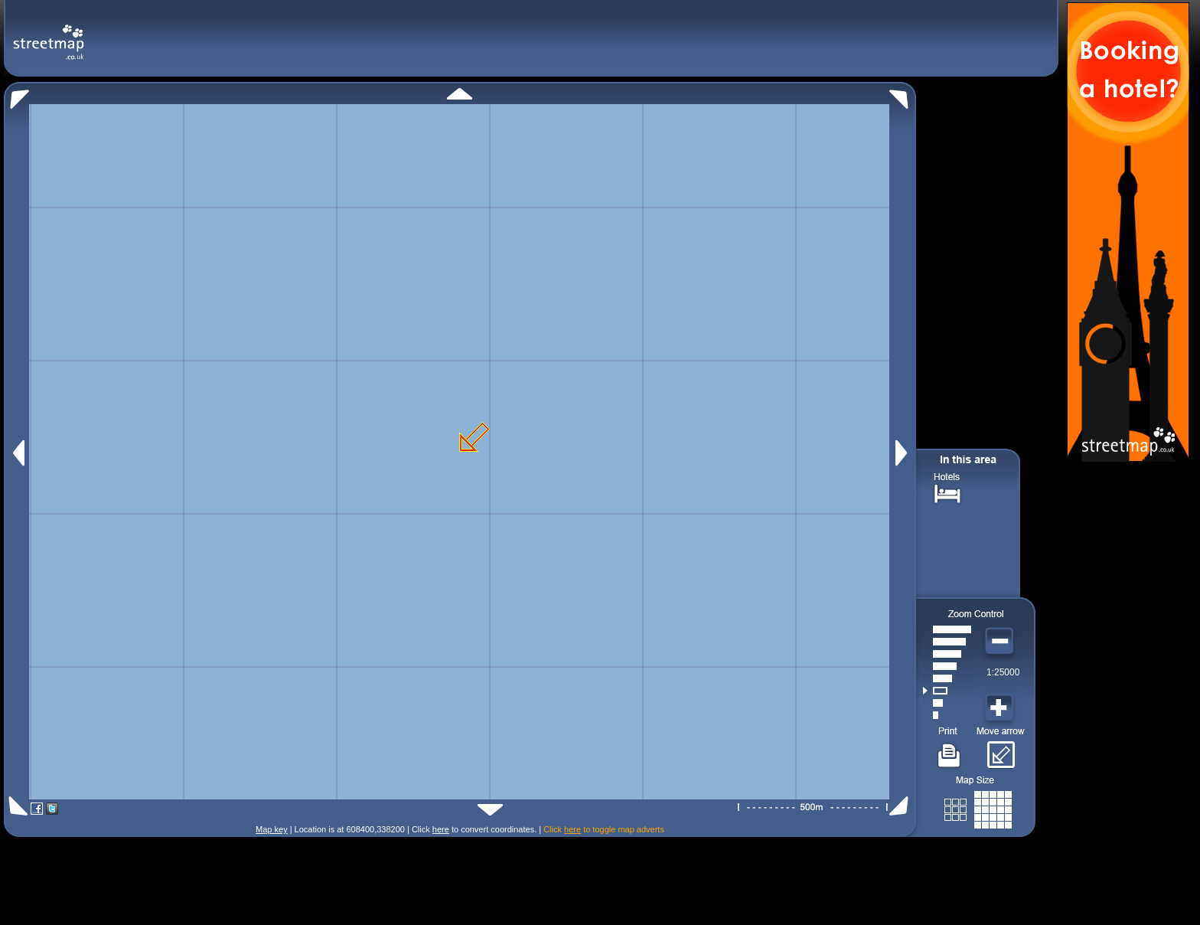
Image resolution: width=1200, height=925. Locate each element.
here (440, 829)
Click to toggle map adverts (603, 829)
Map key (272, 829)
